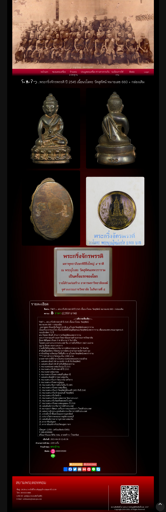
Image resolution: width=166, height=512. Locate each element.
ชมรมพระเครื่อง (59, 71)
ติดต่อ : (47, 451)
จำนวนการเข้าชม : (43, 443)
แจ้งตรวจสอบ (76, 464)
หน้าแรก (44, 71)
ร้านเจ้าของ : (45, 447)
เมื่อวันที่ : (46, 439)
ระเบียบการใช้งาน (117, 73)
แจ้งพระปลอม (90, 464)
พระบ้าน (55, 446)
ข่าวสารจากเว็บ (102, 71)
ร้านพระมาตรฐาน (73, 73)
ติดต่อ (131, 71)
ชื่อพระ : (47, 309)
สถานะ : (47, 314)
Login (146, 71)
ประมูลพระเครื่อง (88, 71)
